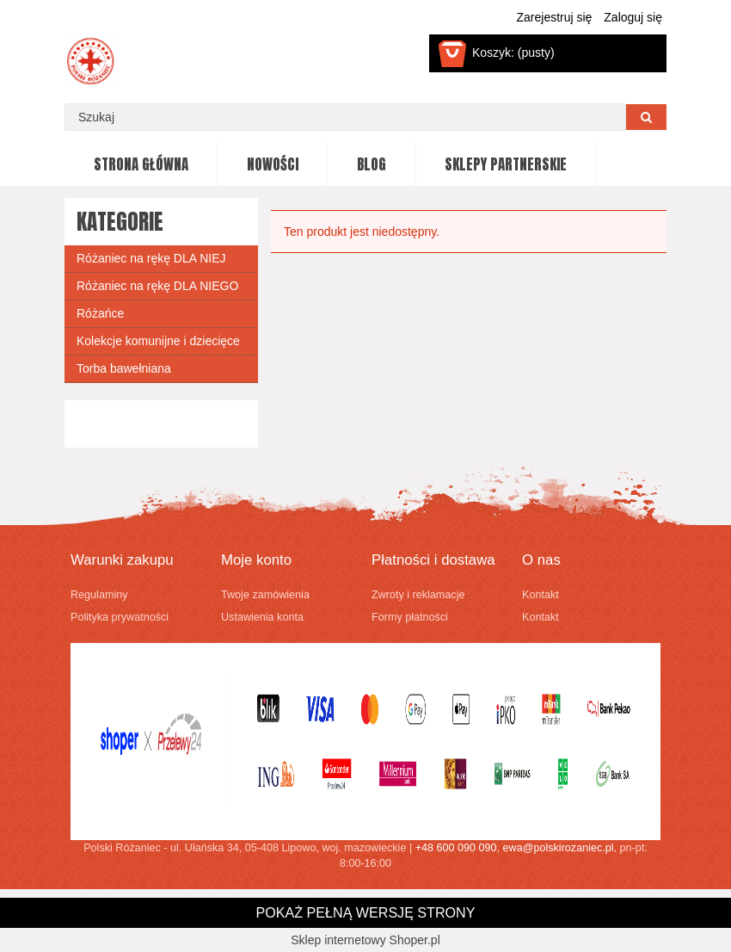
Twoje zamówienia (265, 595)
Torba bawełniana (124, 368)
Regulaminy (99, 595)
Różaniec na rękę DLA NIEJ (151, 258)
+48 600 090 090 (456, 848)
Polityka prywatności (120, 617)
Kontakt (540, 595)
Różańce (100, 313)
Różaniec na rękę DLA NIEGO (157, 286)
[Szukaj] (646, 117)
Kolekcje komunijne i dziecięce (158, 341)
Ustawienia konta (262, 617)
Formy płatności (410, 617)
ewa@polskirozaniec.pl (558, 848)
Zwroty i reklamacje (418, 595)
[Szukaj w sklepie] (345, 117)
